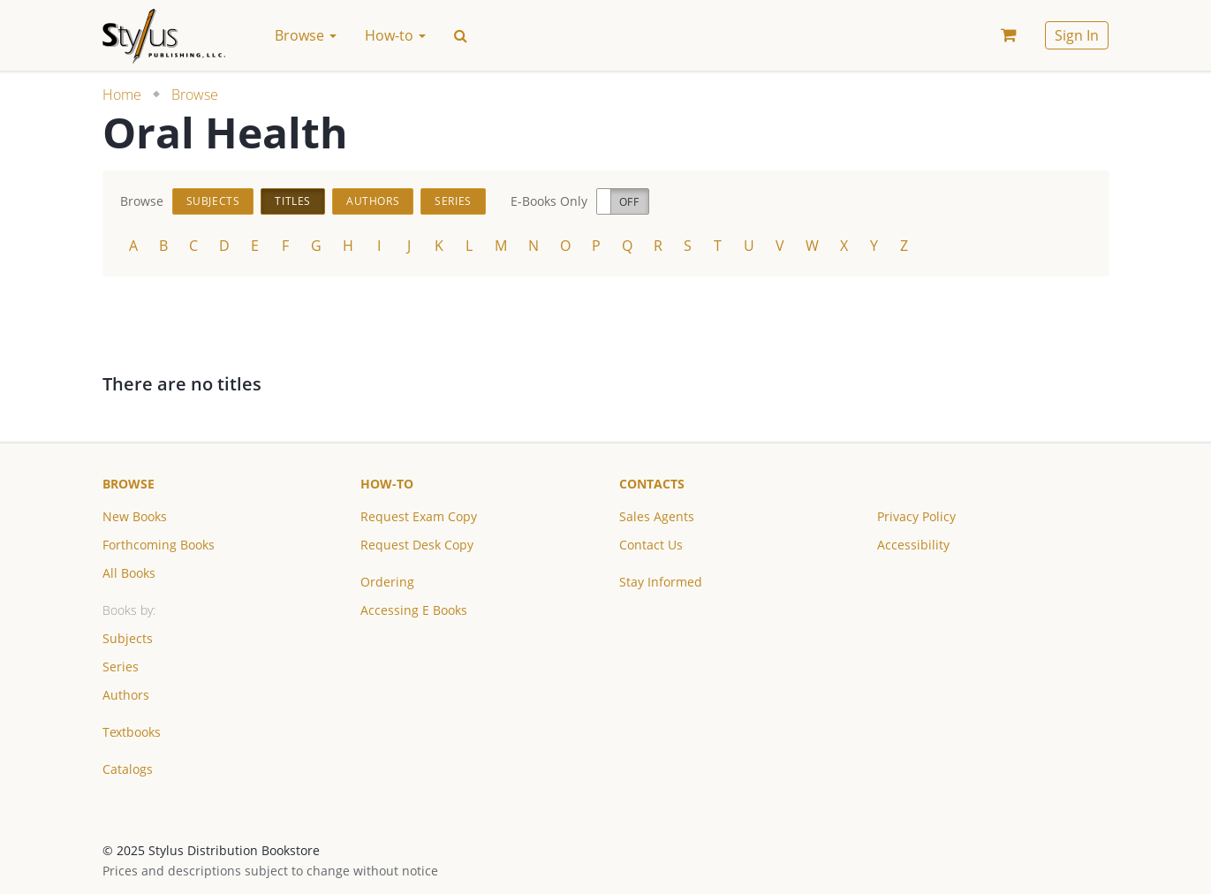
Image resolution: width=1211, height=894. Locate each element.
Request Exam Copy (418, 516)
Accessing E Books (413, 610)
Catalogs (127, 769)
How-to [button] (395, 35)
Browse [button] (306, 35)
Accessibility (913, 544)
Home (121, 94)
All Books (128, 572)
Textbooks (131, 732)
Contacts (652, 483)
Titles (293, 200)
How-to (386, 483)
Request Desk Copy (416, 544)
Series (453, 200)
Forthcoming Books (158, 544)
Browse (194, 94)
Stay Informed (660, 581)
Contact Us (651, 544)
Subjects (213, 200)
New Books (134, 516)
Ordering (387, 581)
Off (629, 201)
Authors (372, 200)
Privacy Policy (916, 516)
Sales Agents (656, 516)
